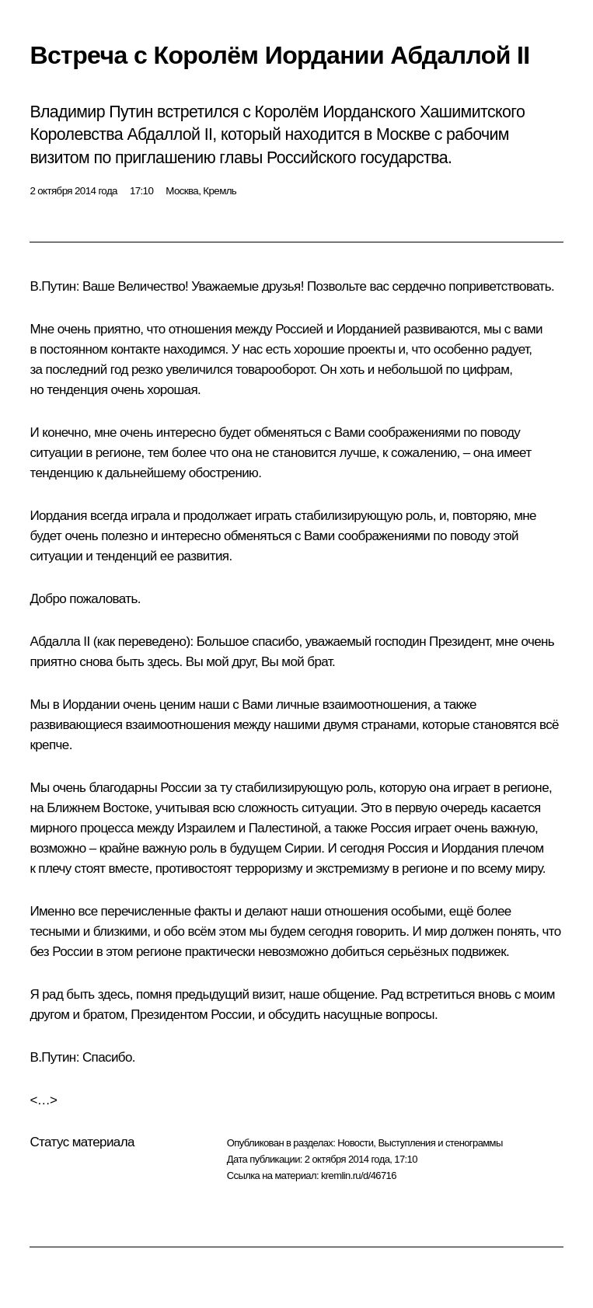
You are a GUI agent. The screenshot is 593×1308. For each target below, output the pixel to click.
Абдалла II (59, 641)
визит (268, 994)
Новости (355, 1143)
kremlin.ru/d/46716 (358, 1175)
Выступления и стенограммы (440, 1143)
